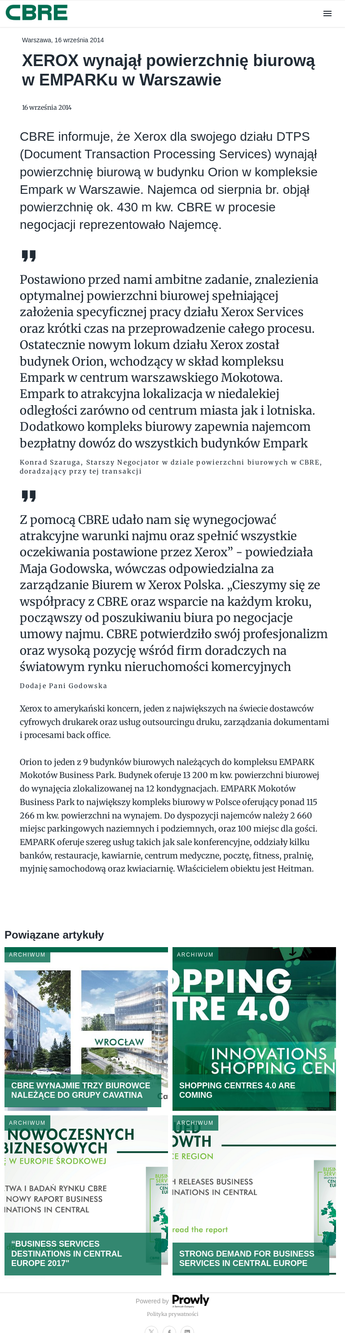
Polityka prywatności (173, 1314)
